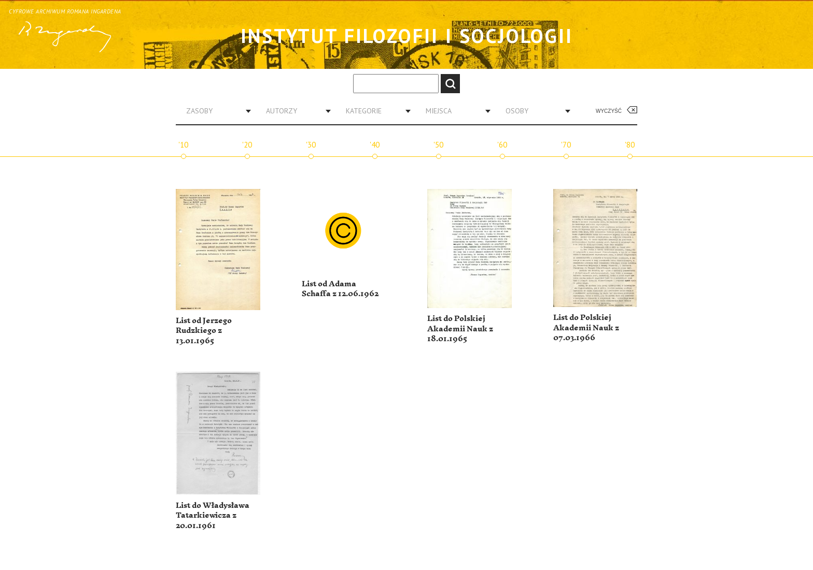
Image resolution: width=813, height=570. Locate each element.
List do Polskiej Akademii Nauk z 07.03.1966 (586, 328)
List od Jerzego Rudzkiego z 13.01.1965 (204, 331)
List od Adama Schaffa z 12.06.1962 (340, 289)
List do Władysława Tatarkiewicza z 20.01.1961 (212, 515)
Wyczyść (609, 111)
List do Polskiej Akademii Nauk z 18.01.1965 (460, 329)
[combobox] (215, 111)
